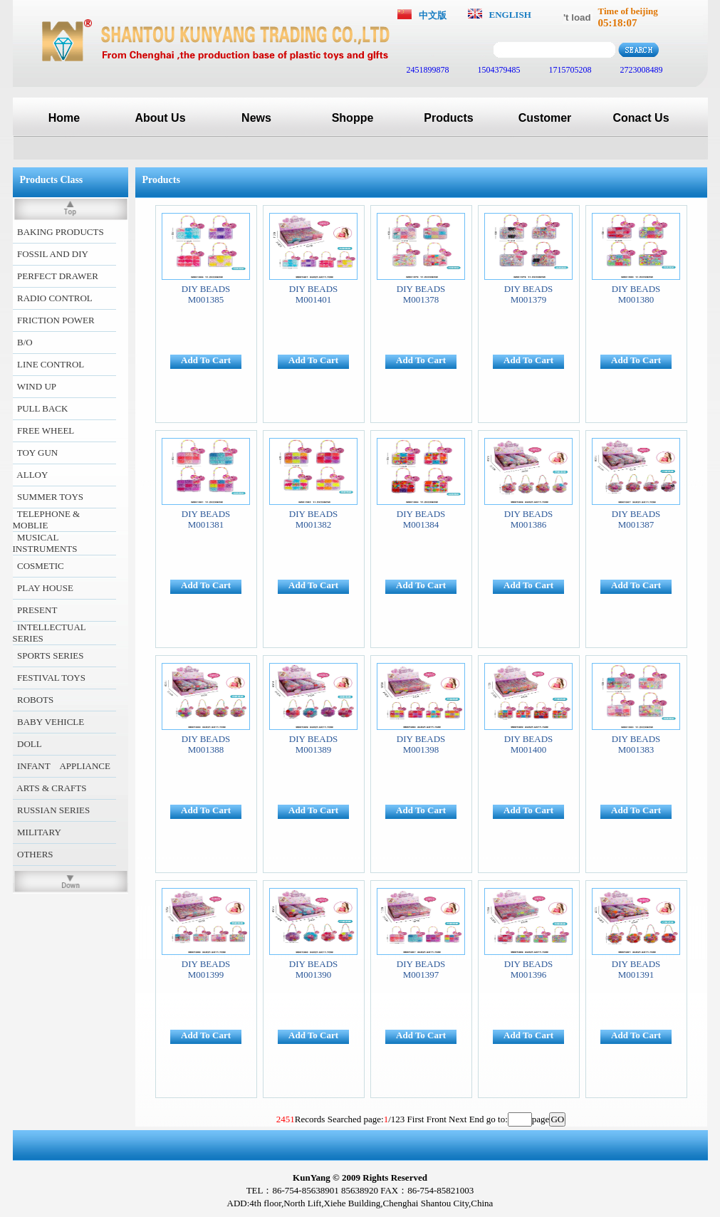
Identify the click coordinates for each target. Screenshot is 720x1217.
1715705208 (569, 70)
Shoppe (353, 118)
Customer (545, 118)
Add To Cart (206, 360)
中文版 (433, 15)
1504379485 (498, 70)
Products (448, 118)
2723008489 (640, 70)
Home (64, 118)
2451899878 (427, 70)
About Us (160, 118)
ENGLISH (510, 14)
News (256, 118)
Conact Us (640, 118)
